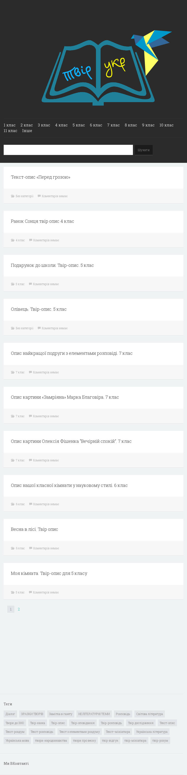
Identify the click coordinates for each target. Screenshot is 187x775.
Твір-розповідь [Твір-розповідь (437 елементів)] (111, 723)
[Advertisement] (40, 656)
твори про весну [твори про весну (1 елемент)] (84, 740)
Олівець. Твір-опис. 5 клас (39, 309)
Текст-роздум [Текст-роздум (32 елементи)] (15, 732)
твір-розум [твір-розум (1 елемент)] (160, 740)
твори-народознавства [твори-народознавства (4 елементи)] (51, 740)
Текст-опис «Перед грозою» (40, 177)
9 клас (148, 124)
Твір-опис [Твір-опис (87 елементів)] (58, 723)
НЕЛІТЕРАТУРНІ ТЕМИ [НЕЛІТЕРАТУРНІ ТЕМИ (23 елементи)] (94, 714)
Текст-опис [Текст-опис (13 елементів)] (167, 723)
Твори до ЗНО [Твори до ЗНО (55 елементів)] (15, 723)
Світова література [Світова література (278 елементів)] (149, 714)
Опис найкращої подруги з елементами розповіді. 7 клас (72, 353)
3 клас (44, 124)
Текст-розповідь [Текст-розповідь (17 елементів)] (42, 732)
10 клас (166, 124)
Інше (27, 130)
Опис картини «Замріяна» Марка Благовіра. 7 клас (65, 397)
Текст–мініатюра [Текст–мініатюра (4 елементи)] (118, 732)
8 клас (131, 124)
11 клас (10, 130)
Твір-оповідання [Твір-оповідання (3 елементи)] (83, 723)
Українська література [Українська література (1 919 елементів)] (152, 732)
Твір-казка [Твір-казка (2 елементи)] (37, 723)
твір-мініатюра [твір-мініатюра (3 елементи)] (135, 740)
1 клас (10, 124)
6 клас (96, 124)
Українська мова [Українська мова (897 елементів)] (17, 740)
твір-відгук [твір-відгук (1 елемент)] (110, 740)
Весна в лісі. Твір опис (34, 529)
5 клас (79, 124)
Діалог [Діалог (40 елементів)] (10, 714)
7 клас (113, 124)
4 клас (61, 124)
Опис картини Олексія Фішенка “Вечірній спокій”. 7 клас (71, 441)
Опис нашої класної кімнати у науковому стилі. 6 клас (69, 485)
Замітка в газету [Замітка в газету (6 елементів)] (60, 714)
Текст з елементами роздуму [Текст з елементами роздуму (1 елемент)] (79, 732)
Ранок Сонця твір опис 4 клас (42, 221)
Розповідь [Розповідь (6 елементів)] (123, 714)
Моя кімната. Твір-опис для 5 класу (49, 573)
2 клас (26, 124)
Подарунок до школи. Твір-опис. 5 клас (52, 265)
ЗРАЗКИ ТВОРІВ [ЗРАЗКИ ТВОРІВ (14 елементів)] (32, 714)
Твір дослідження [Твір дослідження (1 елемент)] (141, 723)
